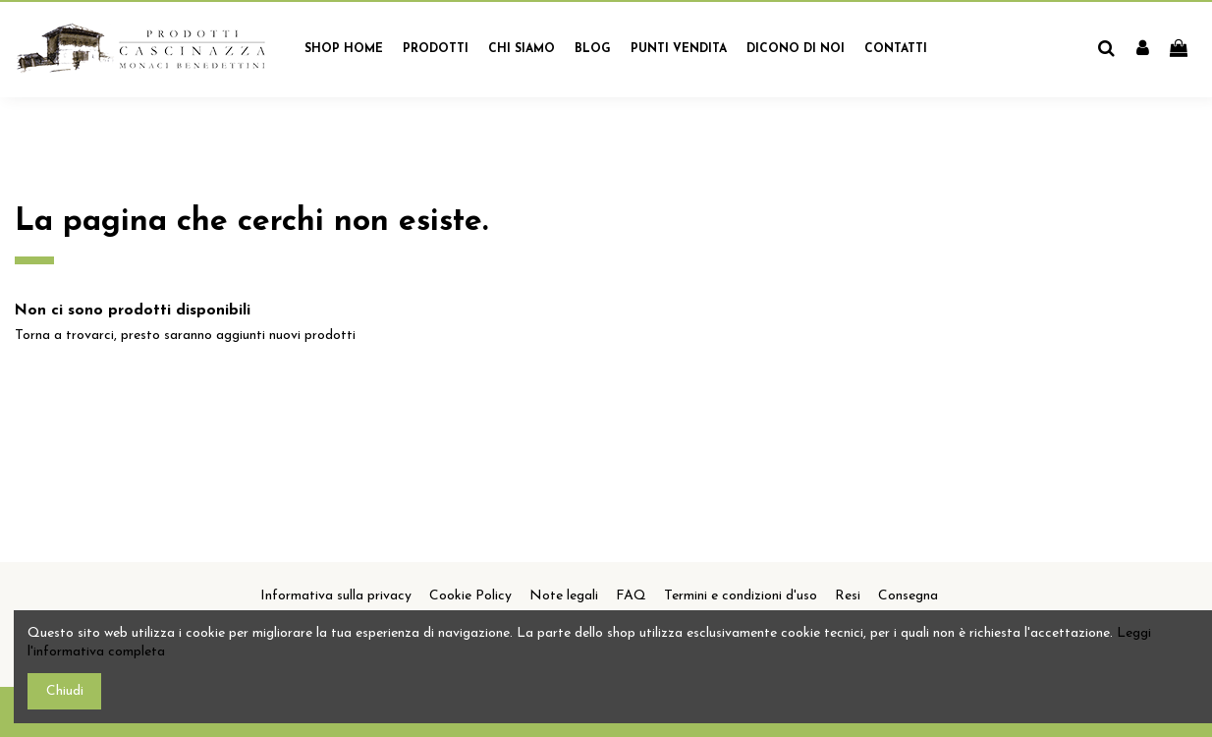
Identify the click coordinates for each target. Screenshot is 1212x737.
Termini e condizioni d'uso (740, 596)
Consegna (908, 596)
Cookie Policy (470, 596)
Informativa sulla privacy (336, 596)
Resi (847, 596)
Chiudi (64, 691)
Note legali (563, 596)
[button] (435, 50)
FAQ (631, 596)
